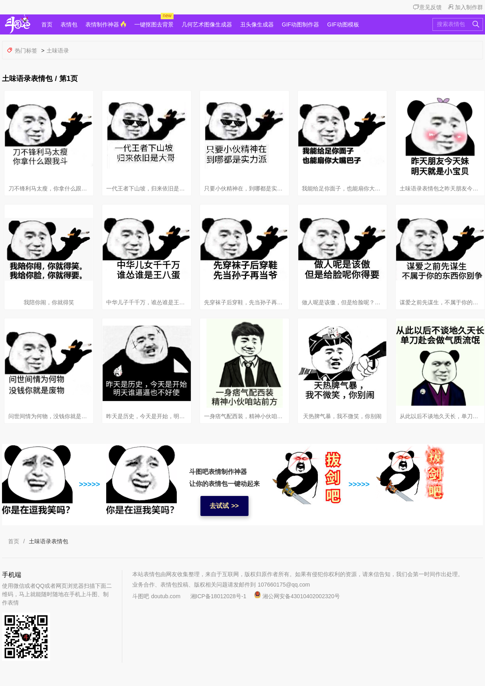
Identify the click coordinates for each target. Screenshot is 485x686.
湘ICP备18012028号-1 (218, 596)
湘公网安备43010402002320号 (293, 596)
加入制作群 (465, 7)
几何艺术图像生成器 (207, 24)
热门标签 (22, 50)
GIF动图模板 (343, 24)
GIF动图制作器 (300, 24)
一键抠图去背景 (154, 24)
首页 (47, 24)
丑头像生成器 (257, 24)
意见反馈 (427, 7)
